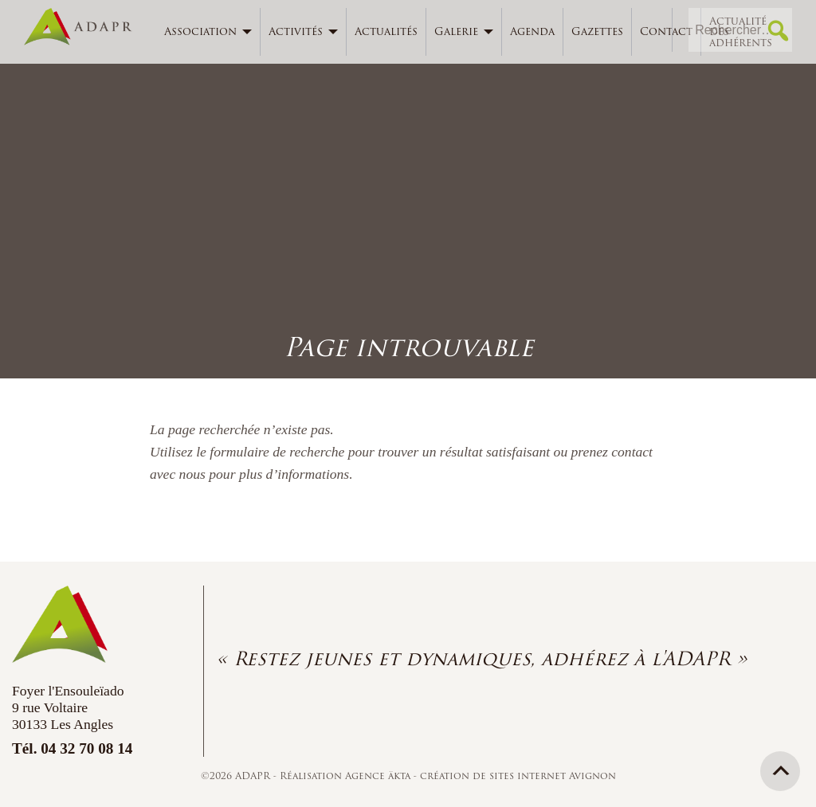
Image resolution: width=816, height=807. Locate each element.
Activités (296, 31)
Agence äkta (379, 775)
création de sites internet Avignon (518, 775)
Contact (666, 31)
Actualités (386, 31)
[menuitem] (208, 32)
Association (200, 31)
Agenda (532, 31)
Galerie (456, 31)
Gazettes (597, 31)
